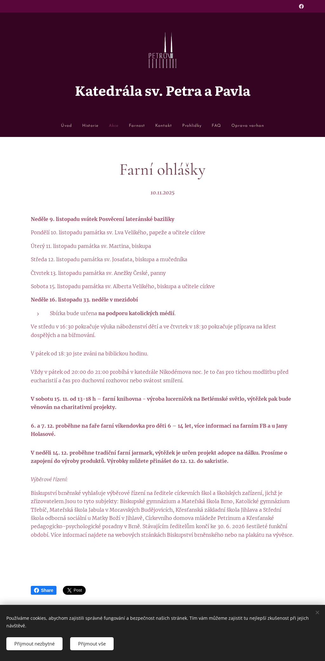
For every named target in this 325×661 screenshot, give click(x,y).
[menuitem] (44, 126)
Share (43, 590)
